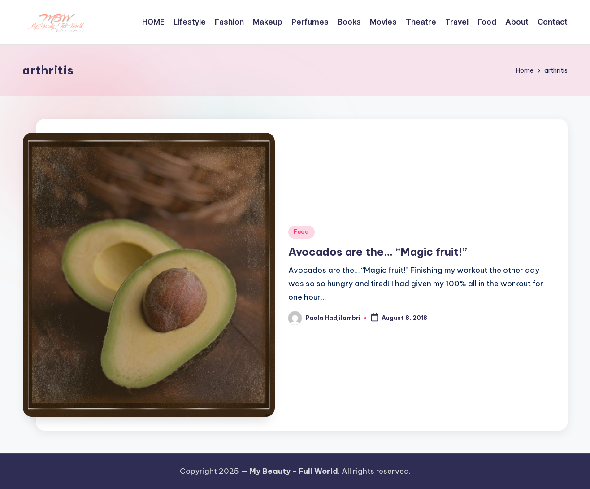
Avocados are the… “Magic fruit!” (377, 251)
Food (301, 231)
